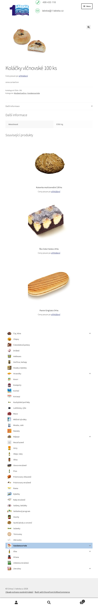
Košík (75, 600)
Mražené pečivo (20, 93)
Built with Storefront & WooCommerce (52, 592)
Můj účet (16, 602)
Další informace (12, 106)
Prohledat (49, 602)
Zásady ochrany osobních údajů (19, 592)
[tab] (49, 106)
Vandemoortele (33, 93)
